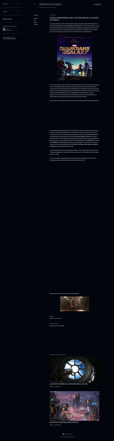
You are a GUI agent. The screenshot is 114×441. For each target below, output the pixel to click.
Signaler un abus (7, 19)
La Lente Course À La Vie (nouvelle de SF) (68, 384)
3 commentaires (57, 386)
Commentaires (8, 30)
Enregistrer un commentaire (57, 325)
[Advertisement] (74, 340)
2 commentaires (57, 424)
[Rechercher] (97, 4)
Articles (6, 29)
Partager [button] (36, 15)
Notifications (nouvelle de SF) (64, 422)
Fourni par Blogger (67, 434)
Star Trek (82, 138)
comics (35, 22)
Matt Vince (71, 436)
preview (36, 24)
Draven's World (50, 4)
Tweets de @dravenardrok (9, 38)
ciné (35, 20)
